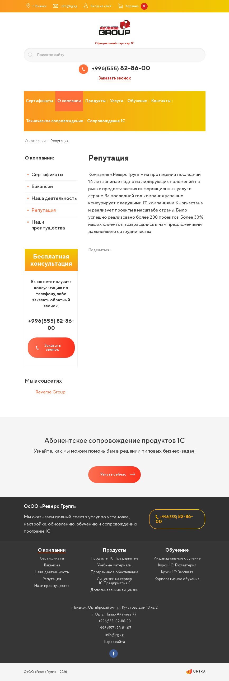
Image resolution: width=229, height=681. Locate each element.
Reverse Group (50, 392)
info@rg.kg (114, 635)
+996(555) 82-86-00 (114, 621)
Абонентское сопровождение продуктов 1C (114, 440)
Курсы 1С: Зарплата (177, 572)
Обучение (177, 550)
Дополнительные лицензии (114, 590)
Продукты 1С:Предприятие (114, 558)
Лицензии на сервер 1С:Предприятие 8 (114, 581)
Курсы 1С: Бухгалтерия (177, 565)
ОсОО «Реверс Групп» (50, 506)
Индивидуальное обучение (177, 558)
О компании (52, 550)
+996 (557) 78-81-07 (114, 628)
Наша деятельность (54, 198)
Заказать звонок (115, 78)
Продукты (114, 550)
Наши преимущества (48, 225)
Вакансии (42, 186)
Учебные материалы (114, 565)
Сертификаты (47, 174)
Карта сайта (114, 642)
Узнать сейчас (113, 474)
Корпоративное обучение (177, 579)
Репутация (43, 210)
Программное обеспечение (114, 572)
